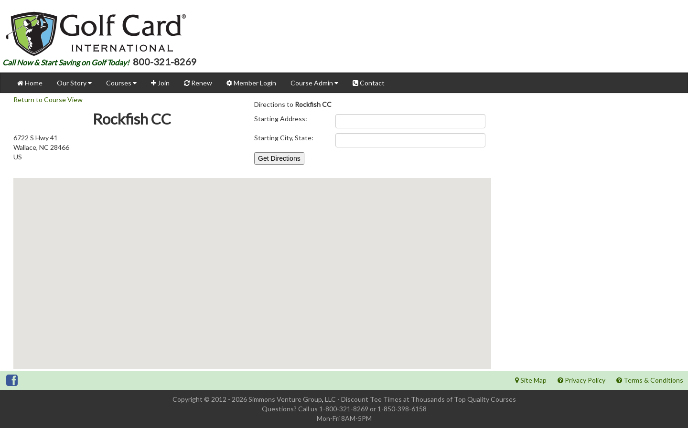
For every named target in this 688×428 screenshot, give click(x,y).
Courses (121, 83)
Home (30, 83)
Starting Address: (280, 119)
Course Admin (314, 83)
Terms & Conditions (649, 380)
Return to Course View (48, 99)
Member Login (251, 83)
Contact (369, 83)
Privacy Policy (581, 380)
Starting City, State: (283, 138)
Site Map (531, 380)
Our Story (74, 83)
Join (160, 83)
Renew (198, 83)
